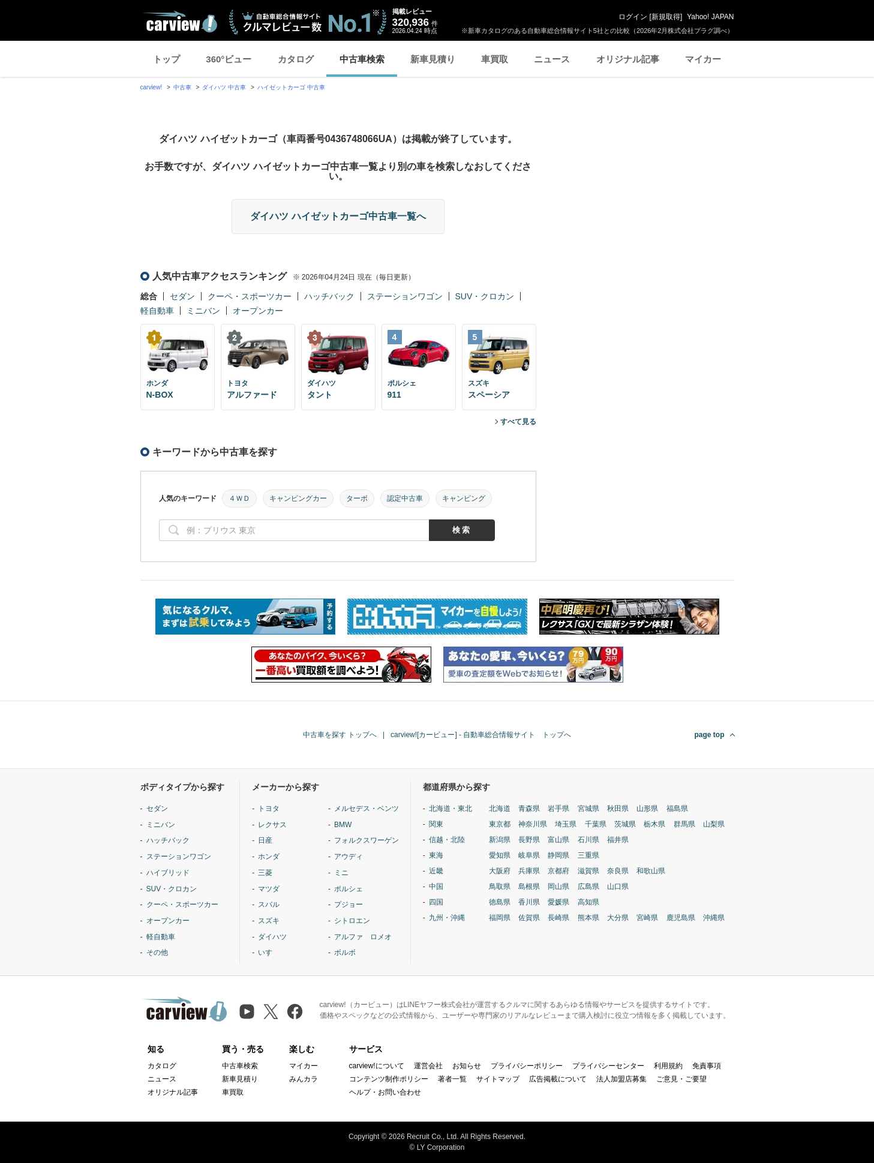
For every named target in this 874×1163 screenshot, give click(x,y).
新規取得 (665, 17)
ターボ (357, 498)
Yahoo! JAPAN (710, 17)
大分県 (618, 917)
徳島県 (499, 902)
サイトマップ (497, 1079)
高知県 (588, 902)
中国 (436, 886)
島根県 (529, 886)
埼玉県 (565, 824)
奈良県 (618, 871)
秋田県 (618, 808)
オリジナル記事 (627, 59)
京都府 (558, 871)
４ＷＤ (239, 498)
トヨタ (269, 808)
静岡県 (558, 855)
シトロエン (352, 920)
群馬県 (684, 824)
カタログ (296, 59)
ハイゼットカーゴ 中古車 (291, 87)
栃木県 (654, 824)
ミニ (341, 873)
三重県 (588, 855)
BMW (343, 825)
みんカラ (303, 1079)
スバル (269, 904)
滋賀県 (588, 871)
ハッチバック (329, 296)
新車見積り (432, 59)
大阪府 (499, 871)
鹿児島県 (680, 917)
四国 (436, 902)
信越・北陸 (447, 840)
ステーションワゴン (405, 296)
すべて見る (518, 421)
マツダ (269, 889)
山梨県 (714, 824)
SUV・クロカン (485, 296)
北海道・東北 (450, 808)
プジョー (348, 904)
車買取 (494, 59)
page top (710, 734)
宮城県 (588, 808)
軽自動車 (157, 310)
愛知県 (499, 855)
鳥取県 (499, 886)
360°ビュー (228, 59)
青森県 (529, 808)
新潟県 (499, 840)
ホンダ (269, 856)
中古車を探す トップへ (340, 734)
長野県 (529, 840)
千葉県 (595, 824)
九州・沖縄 (447, 917)
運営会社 (428, 1066)
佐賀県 (529, 917)
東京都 (499, 824)
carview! (151, 87)
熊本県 (588, 917)
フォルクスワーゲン (366, 840)
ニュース (552, 59)
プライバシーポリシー (527, 1066)
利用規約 (668, 1066)
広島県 (588, 886)
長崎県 (558, 917)
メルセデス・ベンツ (366, 808)
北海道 (499, 808)
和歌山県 (650, 871)
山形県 (647, 808)
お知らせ (466, 1066)
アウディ (348, 856)
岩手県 (558, 808)
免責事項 (706, 1066)
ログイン (632, 17)
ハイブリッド (168, 873)
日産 (265, 840)
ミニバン (203, 310)
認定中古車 (405, 498)
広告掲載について (558, 1079)
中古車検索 (362, 59)
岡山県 (558, 886)
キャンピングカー (298, 498)
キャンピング (463, 498)
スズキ (269, 920)
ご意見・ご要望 (681, 1079)
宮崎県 (647, 917)
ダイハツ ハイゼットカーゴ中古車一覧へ (337, 216)
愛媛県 (558, 902)
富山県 (558, 840)
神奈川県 (532, 824)
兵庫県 (529, 871)
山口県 (618, 886)
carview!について (376, 1066)
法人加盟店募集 (621, 1079)
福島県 (677, 808)
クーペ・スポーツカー (250, 296)
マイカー (703, 59)
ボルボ (345, 952)
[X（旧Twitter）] (271, 1011)
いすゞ (269, 952)
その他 (157, 952)
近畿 (436, 871)
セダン (182, 296)
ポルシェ (348, 889)
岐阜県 (529, 855)
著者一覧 (452, 1079)
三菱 (265, 873)
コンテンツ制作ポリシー (388, 1079)
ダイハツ (272, 937)
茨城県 (625, 824)
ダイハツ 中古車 (224, 87)
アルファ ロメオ (363, 937)
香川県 (529, 902)
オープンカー (258, 310)
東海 (436, 855)
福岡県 (499, 917)
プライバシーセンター (608, 1066)
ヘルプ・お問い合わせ (385, 1092)
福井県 (618, 840)
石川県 (588, 840)
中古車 (182, 87)
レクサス (272, 825)
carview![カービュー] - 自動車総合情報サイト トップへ (481, 734)
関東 (436, 824)
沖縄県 (714, 917)
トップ (166, 59)
